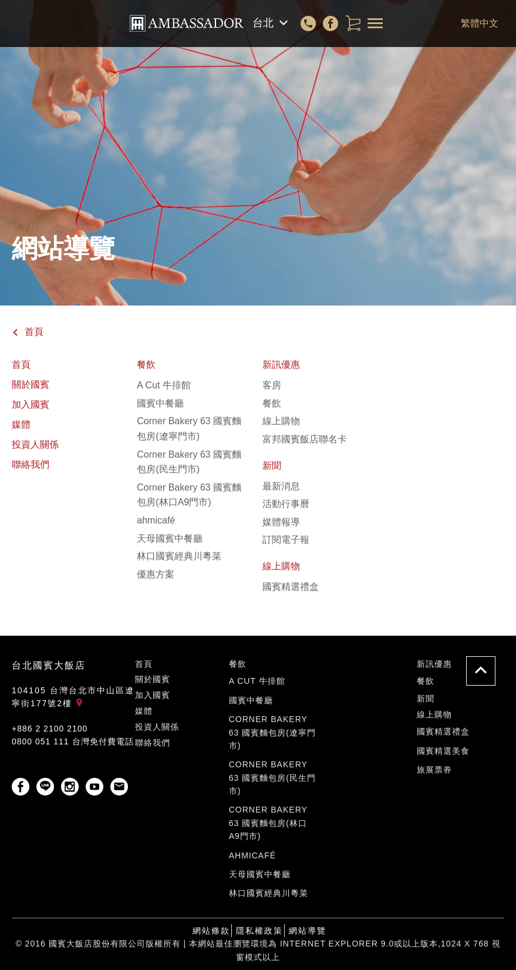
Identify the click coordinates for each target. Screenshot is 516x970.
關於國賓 (30, 385)
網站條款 (211, 930)
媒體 (21, 424)
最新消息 (281, 486)
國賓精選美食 (443, 751)
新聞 (271, 466)
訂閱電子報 (285, 540)
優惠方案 (155, 574)
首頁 (27, 332)
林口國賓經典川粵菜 (179, 556)
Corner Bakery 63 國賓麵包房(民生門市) (272, 778)
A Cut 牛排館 (164, 385)
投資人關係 (35, 444)
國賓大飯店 (187, 23)
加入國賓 (30, 405)
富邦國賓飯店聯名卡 (304, 439)
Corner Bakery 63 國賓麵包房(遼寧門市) (272, 732)
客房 (271, 385)
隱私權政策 (259, 930)
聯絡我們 (30, 464)
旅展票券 (434, 769)
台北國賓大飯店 (49, 665)
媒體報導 (281, 522)
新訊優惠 (281, 365)
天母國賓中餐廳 (170, 538)
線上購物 (281, 421)
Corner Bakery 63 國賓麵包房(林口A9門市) (268, 823)
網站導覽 (307, 930)
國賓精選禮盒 (290, 587)
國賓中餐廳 (160, 403)
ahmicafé (156, 520)
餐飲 (146, 365)
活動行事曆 (285, 504)
